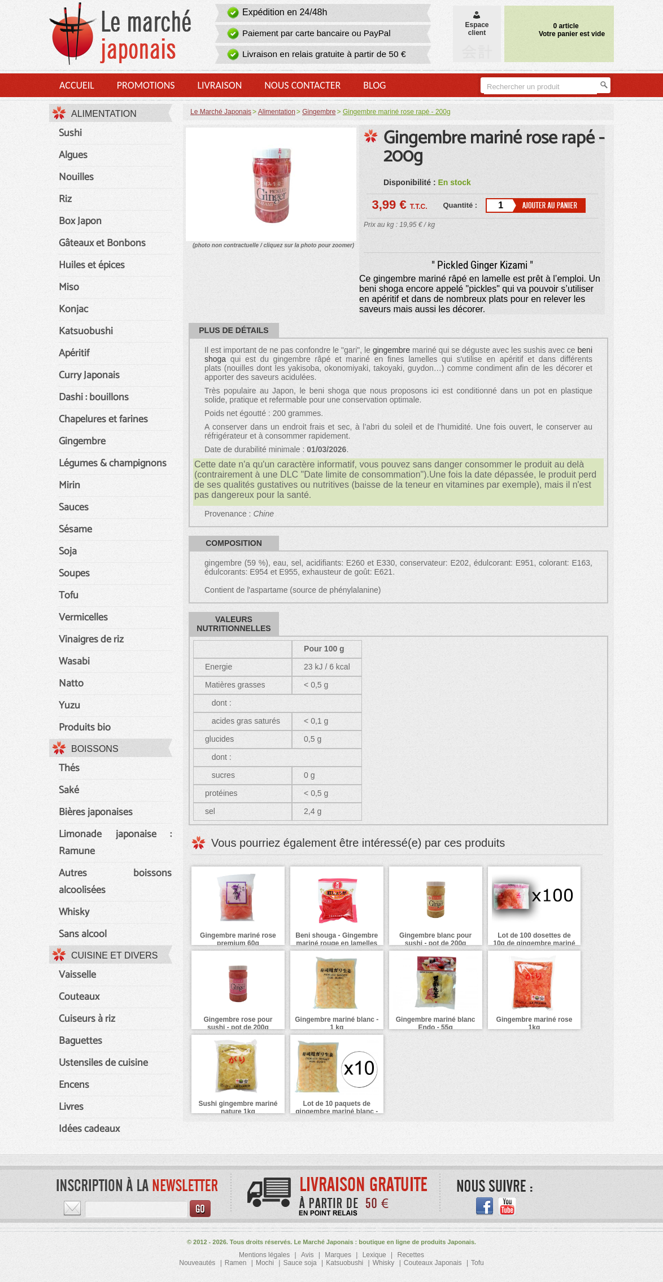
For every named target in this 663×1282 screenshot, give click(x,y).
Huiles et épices (92, 265)
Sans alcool (83, 934)
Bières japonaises (96, 812)
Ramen (236, 1263)
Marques (338, 1255)
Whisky (74, 912)
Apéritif (74, 353)
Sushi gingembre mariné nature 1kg (237, 1107)
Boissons (95, 749)
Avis (307, 1255)
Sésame (75, 529)
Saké (69, 790)
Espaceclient (476, 25)
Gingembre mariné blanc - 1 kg (336, 1023)
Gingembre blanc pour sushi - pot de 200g (435, 939)
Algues (73, 155)
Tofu (68, 595)
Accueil (76, 85)
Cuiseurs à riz (87, 1018)
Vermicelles (83, 617)
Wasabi (74, 661)
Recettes (411, 1255)
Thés (69, 768)
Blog (374, 85)
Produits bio (85, 727)
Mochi (265, 1263)
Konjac (73, 309)
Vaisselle (77, 974)
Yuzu (69, 705)
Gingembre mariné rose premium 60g (238, 939)
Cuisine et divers (114, 955)
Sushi (70, 133)
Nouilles (76, 177)
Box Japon (80, 221)
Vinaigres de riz (91, 639)
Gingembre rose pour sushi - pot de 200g (237, 1023)
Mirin (69, 485)
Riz (65, 199)
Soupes (74, 573)
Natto (71, 683)
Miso (69, 287)
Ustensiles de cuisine (103, 1063)
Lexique (374, 1255)
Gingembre (82, 441)
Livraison (219, 85)
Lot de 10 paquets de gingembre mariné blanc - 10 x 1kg (336, 1111)
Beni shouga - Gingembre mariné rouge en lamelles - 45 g (336, 943)
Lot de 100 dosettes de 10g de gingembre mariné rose (534, 943)
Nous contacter (302, 85)
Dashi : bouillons (94, 397)
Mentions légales (264, 1255)
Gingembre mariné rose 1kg (534, 1023)
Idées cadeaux (89, 1129)
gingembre (391, 350)
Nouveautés (197, 1263)
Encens (74, 1085)
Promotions (146, 85)
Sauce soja (299, 1263)
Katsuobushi (86, 331)
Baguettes (80, 1040)
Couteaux (79, 996)
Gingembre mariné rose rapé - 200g (493, 147)
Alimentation (104, 114)
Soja (68, 551)
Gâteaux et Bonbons (102, 243)
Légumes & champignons (113, 463)
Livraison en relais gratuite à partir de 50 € (324, 54)
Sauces (74, 507)
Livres (71, 1107)
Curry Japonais (89, 375)
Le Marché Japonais (220, 112)
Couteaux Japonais (433, 1263)
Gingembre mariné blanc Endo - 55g (436, 1023)
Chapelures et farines (103, 419)
